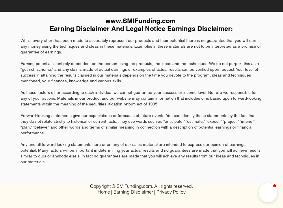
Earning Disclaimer (133, 192)
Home (104, 192)
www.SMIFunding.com (140, 21)
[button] (268, 192)
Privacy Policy (171, 192)
